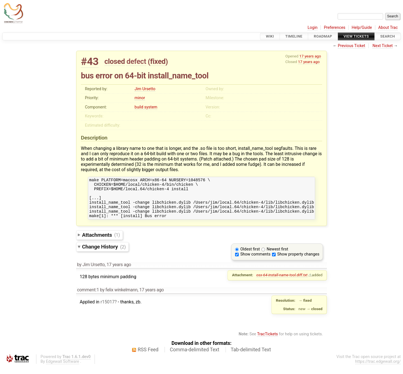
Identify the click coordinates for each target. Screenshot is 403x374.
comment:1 (88, 297)
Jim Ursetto (145, 89)
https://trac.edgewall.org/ (378, 369)
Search (387, 36)
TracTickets (267, 341)
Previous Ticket (351, 45)
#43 (90, 61)
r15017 (107, 309)
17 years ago (310, 56)
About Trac (388, 27)
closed (114, 61)
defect (136, 61)
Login (313, 27)
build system (146, 107)
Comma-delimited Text (194, 357)
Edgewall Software (62, 369)
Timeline (294, 36)
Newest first (277, 256)
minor (140, 98)
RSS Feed (148, 357)
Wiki (270, 36)
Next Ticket (382, 45)
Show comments (255, 261)
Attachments (101, 242)
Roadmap (323, 36)
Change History (104, 254)
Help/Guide (362, 27)
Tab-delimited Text (251, 357)
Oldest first (250, 256)
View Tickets (356, 36)
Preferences (334, 27)
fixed (158, 61)
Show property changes (298, 261)
